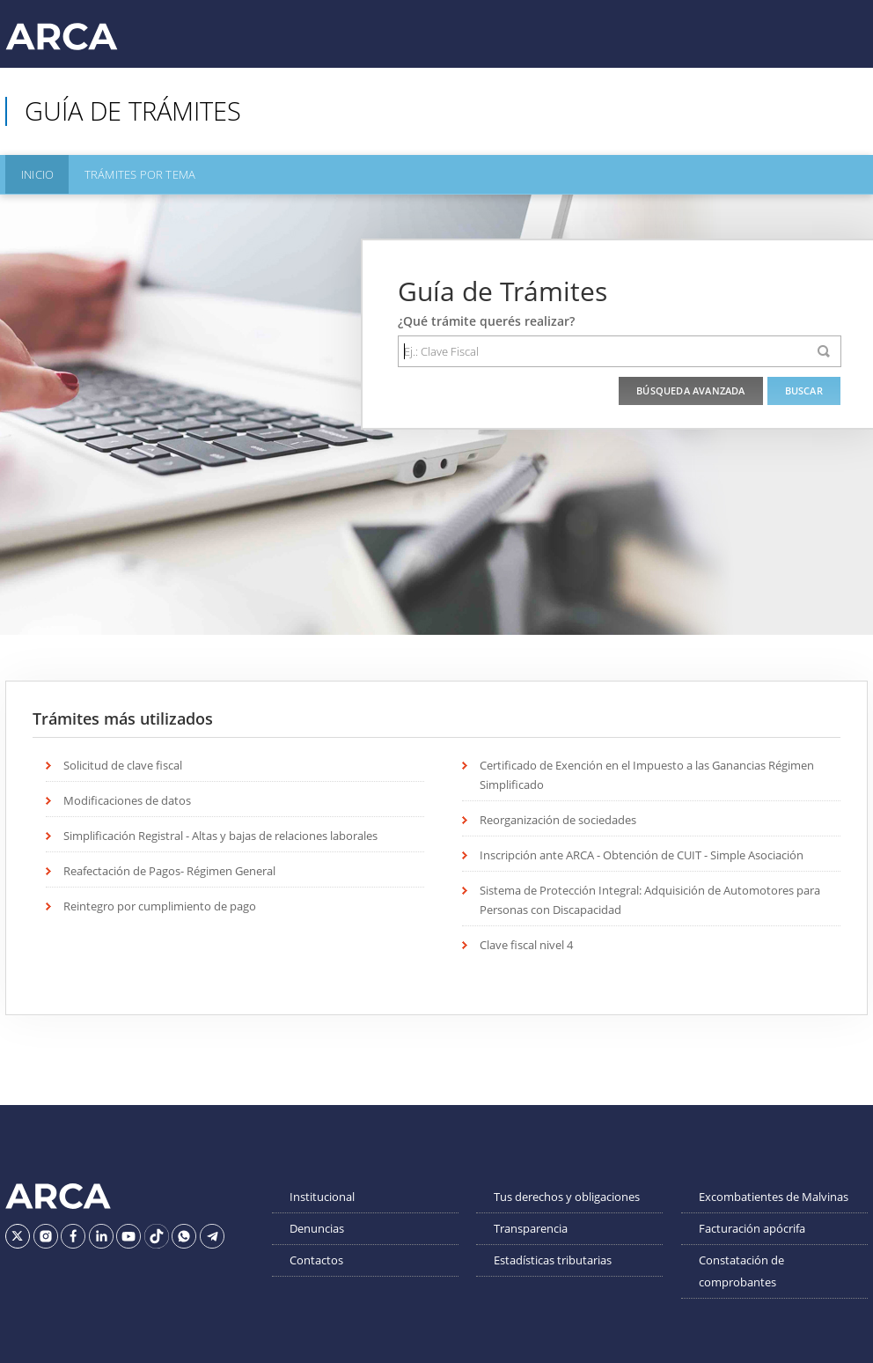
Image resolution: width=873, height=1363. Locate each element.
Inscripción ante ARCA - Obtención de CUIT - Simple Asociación (641, 852)
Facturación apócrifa (752, 1226)
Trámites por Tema (131, 173)
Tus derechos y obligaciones (567, 1194)
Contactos (316, 1257)
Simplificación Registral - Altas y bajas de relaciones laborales (220, 833)
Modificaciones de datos (127, 798)
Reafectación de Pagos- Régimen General (169, 868)
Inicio (34, 173)
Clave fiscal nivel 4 (526, 942)
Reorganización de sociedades (558, 817)
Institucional (322, 1194)
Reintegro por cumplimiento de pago (159, 903)
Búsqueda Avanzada (690, 387)
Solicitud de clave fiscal (122, 762)
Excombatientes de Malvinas (773, 1194)
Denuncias (317, 1226)
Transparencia (531, 1226)
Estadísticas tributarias (553, 1257)
